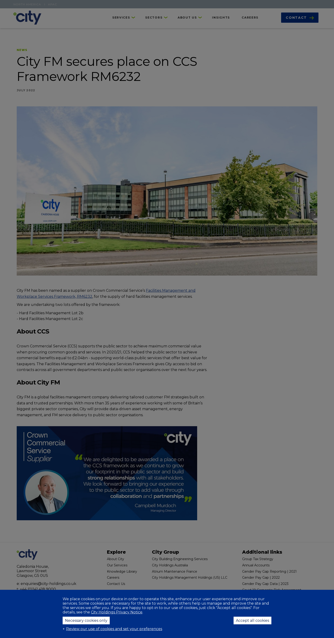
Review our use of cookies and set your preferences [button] (114, 629)
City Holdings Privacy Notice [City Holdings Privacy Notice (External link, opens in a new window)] (116, 612)
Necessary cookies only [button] (86, 620)
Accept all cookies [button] (252, 620)
